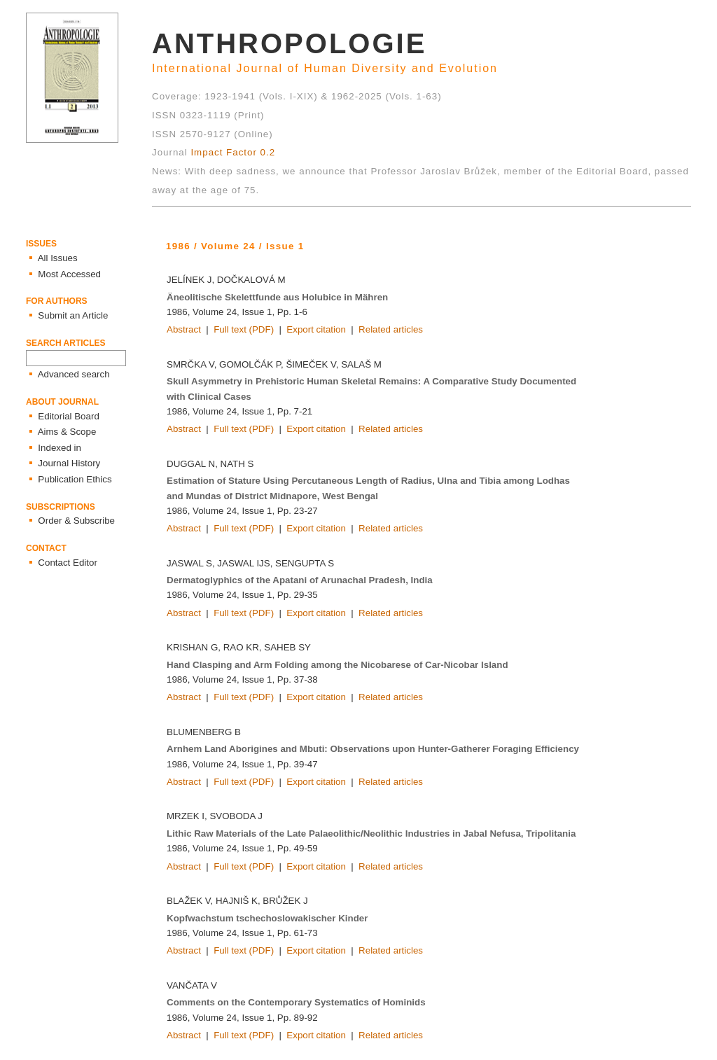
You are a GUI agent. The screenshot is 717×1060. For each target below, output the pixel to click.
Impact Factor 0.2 (232, 152)
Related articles (390, 329)
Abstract (184, 329)
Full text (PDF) (244, 329)
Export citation (315, 329)
